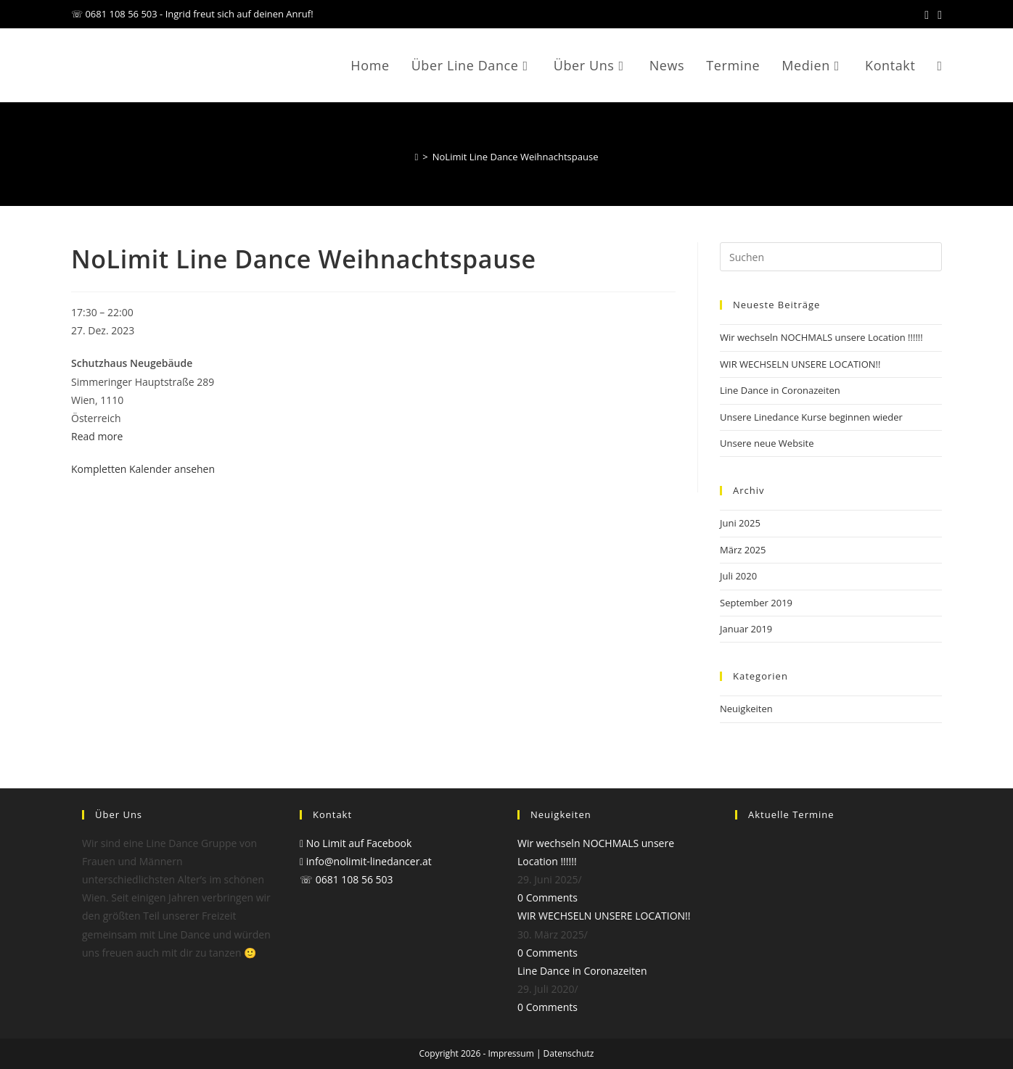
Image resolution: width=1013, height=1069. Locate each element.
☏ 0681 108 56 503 (346, 879)
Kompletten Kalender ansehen (143, 469)
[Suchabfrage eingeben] (831, 256)
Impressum (510, 1053)
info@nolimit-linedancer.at (366, 861)
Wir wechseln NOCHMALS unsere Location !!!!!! (821, 337)
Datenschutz (569, 1053)
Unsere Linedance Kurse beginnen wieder (811, 417)
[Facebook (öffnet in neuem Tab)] (926, 14)
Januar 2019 (746, 628)
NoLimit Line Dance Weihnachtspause (515, 156)
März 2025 (743, 549)
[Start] (417, 156)
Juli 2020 (738, 575)
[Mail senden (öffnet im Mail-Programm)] (937, 14)
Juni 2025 (740, 522)
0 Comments (547, 897)
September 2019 (756, 602)
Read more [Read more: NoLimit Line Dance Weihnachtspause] (97, 436)
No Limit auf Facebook (355, 843)
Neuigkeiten (746, 708)
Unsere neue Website (767, 443)
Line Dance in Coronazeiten (780, 390)
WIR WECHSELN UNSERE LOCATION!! (800, 364)
